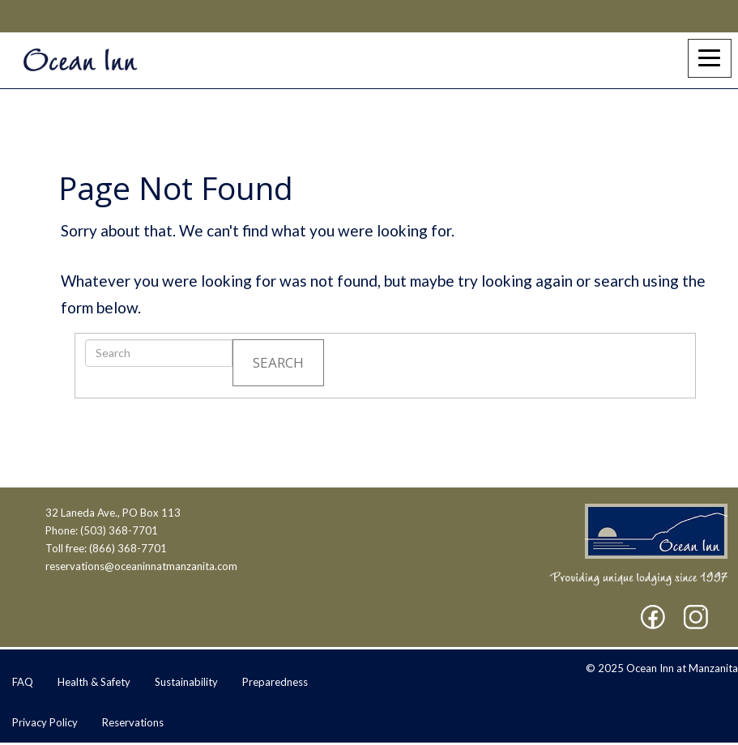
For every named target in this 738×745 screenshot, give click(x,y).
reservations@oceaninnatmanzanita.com (141, 566)
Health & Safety (94, 681)
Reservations (133, 722)
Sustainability (186, 681)
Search (278, 362)
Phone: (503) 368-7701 (101, 530)
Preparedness (275, 681)
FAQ (22, 681)
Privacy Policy (45, 722)
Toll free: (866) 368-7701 (106, 548)
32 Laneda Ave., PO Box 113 (113, 512)
